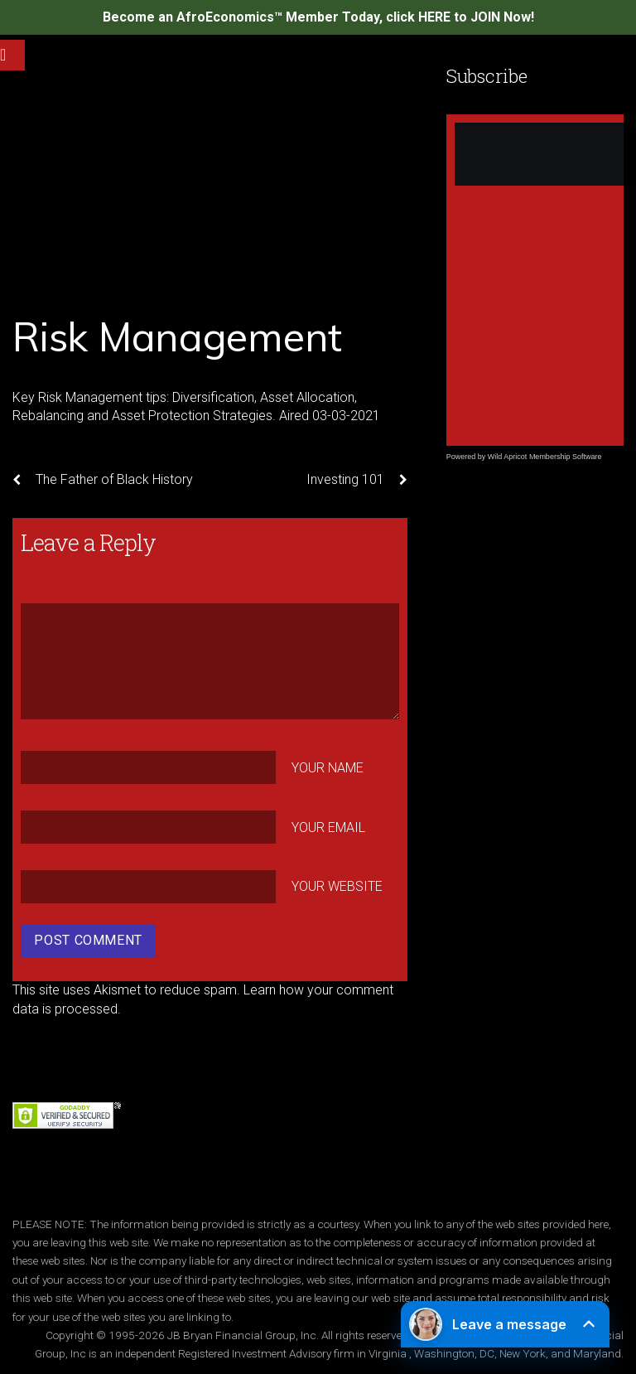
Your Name (328, 768)
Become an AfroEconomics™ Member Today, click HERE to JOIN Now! (318, 17)
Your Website (337, 886)
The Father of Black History (102, 480)
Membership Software (565, 456)
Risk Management (177, 336)
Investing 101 (356, 480)
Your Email (328, 827)
